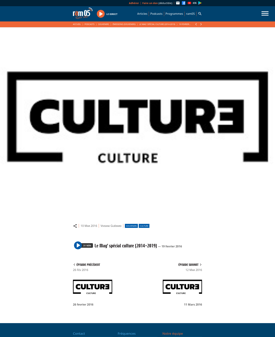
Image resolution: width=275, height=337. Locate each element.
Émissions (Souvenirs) (124, 24)
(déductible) (157, 3)
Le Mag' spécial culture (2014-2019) (157, 24)
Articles (142, 14)
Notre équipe (172, 333)
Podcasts (156, 14)
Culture (144, 226)
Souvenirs (103, 24)
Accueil (77, 24)
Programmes (174, 14)
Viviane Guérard (110, 226)
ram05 (190, 14)
